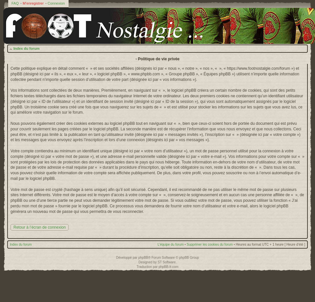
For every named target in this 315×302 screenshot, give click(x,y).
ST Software (167, 262)
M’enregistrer (33, 3)
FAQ (15, 3)
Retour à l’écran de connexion (39, 227)
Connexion (56, 3)
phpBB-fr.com (168, 267)
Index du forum (26, 48)
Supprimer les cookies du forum (210, 244)
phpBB (143, 257)
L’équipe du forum (171, 244)
